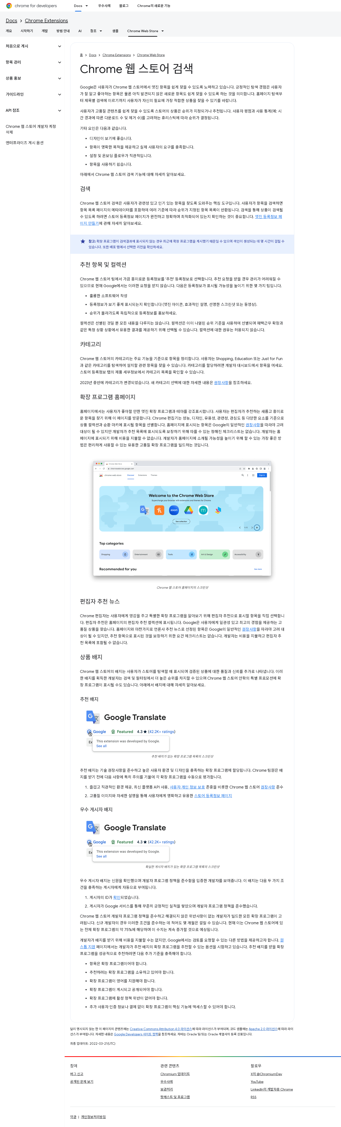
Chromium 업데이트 (175, 1074)
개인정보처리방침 (93, 1117)
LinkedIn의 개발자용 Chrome (272, 1089)
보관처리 (166, 1089)
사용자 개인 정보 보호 (187, 787)
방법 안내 (63, 31)
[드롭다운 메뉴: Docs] (88, 6)
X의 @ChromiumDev (266, 1074)
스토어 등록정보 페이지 (213, 796)
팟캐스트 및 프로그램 (175, 1097)
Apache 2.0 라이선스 (263, 1029)
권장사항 (221, 382)
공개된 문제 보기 (81, 1082)
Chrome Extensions (46, 21)
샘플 (115, 31)
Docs (11, 21)
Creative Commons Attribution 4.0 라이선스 (161, 1029)
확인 (116, 897)
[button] (28, 46)
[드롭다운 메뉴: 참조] (102, 31)
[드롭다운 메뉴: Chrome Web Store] (164, 31)
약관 (73, 1117)
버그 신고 (76, 1074)
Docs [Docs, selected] (78, 6)
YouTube (257, 1082)
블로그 (124, 6)
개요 (9, 31)
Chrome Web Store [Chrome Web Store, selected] (142, 31)
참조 (93, 31)
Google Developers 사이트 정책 (136, 1034)
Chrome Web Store (151, 55)
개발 (45, 31)
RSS (253, 1097)
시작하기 (27, 31)
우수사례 (104, 6)
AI (80, 31)
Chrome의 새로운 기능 (153, 6)
